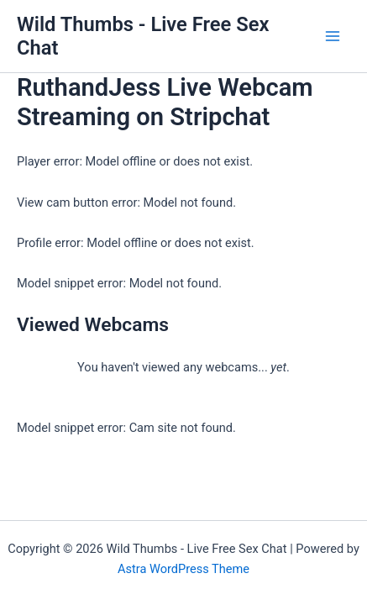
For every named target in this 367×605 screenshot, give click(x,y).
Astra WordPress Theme (183, 568)
